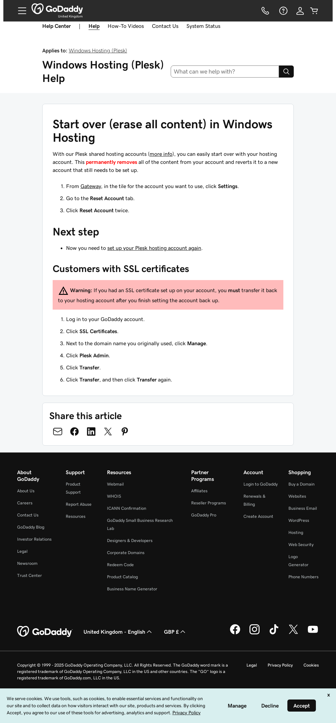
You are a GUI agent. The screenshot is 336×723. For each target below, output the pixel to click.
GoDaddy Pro (203, 515)
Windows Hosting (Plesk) (98, 50)
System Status (203, 26)
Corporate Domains (126, 552)
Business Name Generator (132, 589)
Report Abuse (79, 504)
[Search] (286, 71)
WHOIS (114, 496)
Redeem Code (120, 564)
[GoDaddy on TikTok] (274, 633)
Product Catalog (122, 577)
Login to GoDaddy (260, 484)
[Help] (282, 10)
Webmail (115, 484)
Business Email (302, 508)
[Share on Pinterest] (124, 431)
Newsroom (27, 563)
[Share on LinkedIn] (91, 431)
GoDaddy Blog (30, 527)
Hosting (295, 532)
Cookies (311, 665)
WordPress (298, 520)
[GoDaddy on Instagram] (254, 633)
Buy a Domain (301, 484)
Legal (22, 551)
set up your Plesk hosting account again (154, 248)
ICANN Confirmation (126, 508)
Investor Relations (34, 539)
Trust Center (29, 575)
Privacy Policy (280, 665)
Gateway (90, 186)
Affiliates (199, 491)
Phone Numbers (303, 577)
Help (94, 26)
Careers (25, 503)
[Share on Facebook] (74, 431)
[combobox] (225, 72)
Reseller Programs (208, 503)
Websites (297, 496)
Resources (76, 516)
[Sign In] (300, 10)
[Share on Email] (57, 431)
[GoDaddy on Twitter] (293, 633)
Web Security (301, 544)
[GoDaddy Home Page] (45, 631)
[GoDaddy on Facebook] (235, 633)
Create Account (258, 516)
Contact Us (165, 26)
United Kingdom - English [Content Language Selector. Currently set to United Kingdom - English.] (118, 632)
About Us (26, 491)
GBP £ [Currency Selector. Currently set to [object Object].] (175, 632)
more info (161, 153)
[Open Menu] (19, 10)
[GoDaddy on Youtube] (313, 633)
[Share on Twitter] (108, 431)
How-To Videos (126, 26)
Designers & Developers (130, 540)
